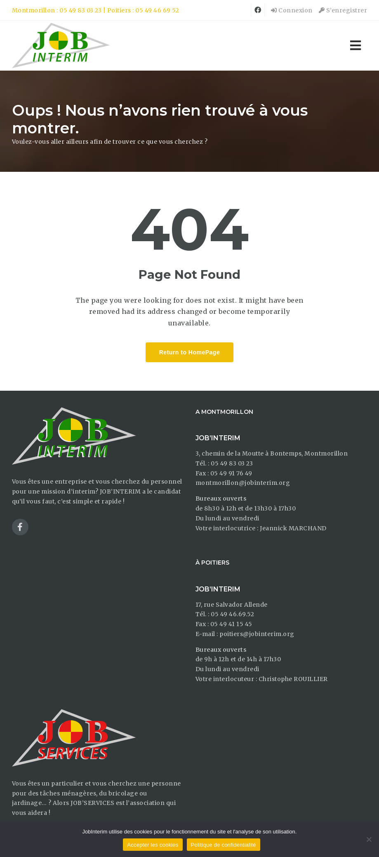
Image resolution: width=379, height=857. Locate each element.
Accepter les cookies (152, 845)
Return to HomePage (189, 352)
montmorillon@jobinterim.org (242, 483)
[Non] (369, 839)
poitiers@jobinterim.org (256, 634)
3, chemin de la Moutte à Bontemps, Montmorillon (271, 453)
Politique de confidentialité (223, 845)
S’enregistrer (343, 10)
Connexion (292, 10)
